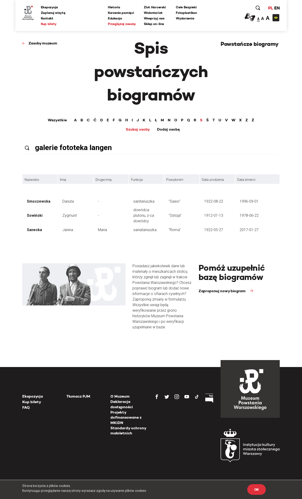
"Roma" (175, 230)
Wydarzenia (185, 18)
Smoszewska (38, 201)
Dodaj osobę (168, 129)
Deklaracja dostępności (121, 404)
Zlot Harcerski (155, 7)
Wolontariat (153, 13)
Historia (114, 7)
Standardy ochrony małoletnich (128, 431)
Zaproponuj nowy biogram (222, 291)
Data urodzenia (213, 180)
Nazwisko (32, 180)
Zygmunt (69, 215)
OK (256, 489)
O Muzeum (120, 396)
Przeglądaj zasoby (122, 24)
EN (277, 8)
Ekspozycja (49, 7)
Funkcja (137, 180)
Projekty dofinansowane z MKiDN (125, 417)
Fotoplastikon (186, 13)
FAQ (26, 407)
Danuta (68, 201)
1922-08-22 (213, 201)
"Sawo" (174, 201)
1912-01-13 (213, 215)
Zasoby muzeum (43, 43)
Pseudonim (174, 180)
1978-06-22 (249, 215)
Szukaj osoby (138, 129)
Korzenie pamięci (121, 13)
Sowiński (34, 215)
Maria (102, 230)
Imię (63, 180)
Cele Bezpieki (186, 7)
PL (270, 8)
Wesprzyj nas (154, 18)
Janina (67, 230)
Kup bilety (49, 24)
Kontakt (47, 18)
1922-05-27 (213, 230)
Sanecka (34, 230)
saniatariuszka (145, 230)
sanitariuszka (143, 201)
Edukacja (115, 18)
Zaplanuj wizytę (53, 13)
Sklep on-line (154, 24)
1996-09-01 (249, 201)
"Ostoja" (175, 215)
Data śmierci (246, 180)
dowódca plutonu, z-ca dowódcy (143, 215)
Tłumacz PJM (78, 396)
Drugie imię (104, 180)
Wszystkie (57, 120)
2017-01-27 (249, 230)
